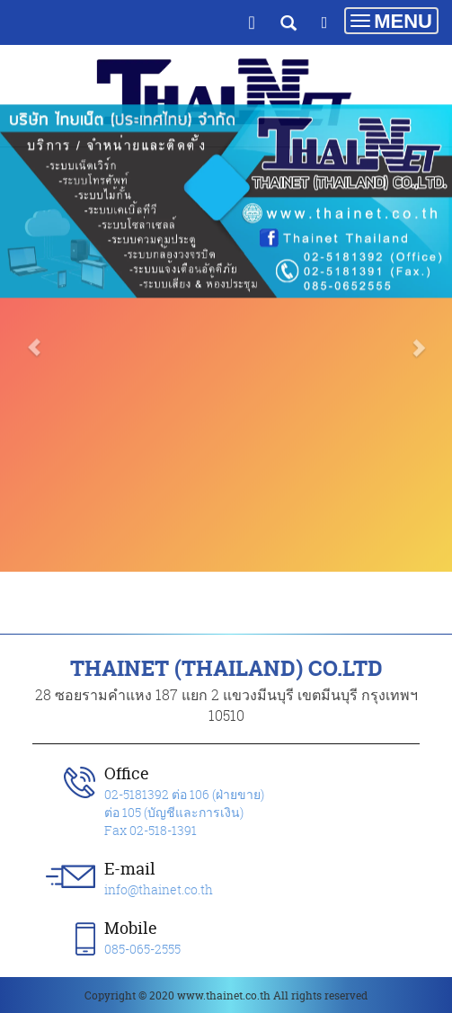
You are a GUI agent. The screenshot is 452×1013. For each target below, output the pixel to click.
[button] (33, 290)
